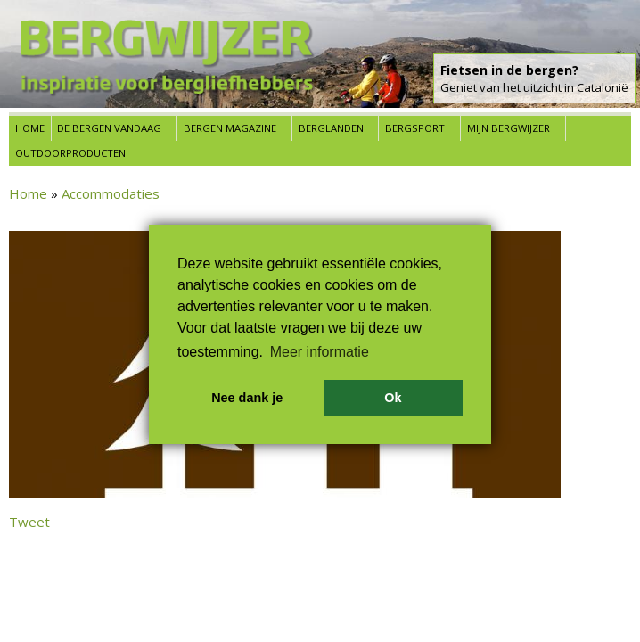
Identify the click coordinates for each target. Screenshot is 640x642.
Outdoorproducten (70, 153)
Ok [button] (392, 398)
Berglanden (331, 128)
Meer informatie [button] (319, 351)
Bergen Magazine (230, 128)
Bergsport (415, 128)
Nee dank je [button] (247, 398)
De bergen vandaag (109, 128)
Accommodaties (111, 193)
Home (30, 128)
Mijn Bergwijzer (508, 128)
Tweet (29, 522)
